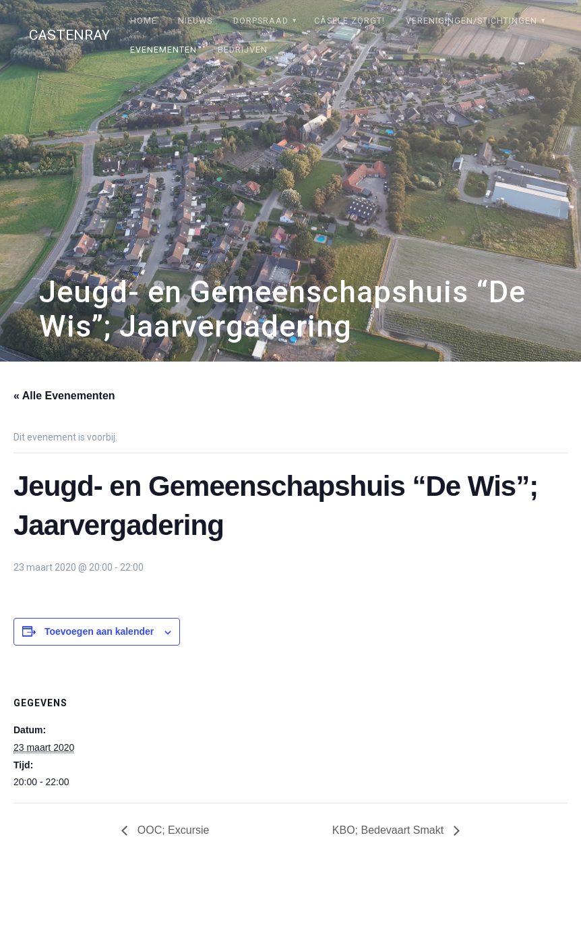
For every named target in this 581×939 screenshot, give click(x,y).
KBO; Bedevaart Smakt (389, 830)
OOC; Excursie (171, 830)
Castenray (69, 35)
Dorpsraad (260, 21)
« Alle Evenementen (64, 395)
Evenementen (163, 50)
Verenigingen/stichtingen (471, 21)
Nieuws (195, 21)
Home (143, 21)
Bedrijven (243, 50)
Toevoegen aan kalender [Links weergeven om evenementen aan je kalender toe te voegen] (99, 631)
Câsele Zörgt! (349, 21)
